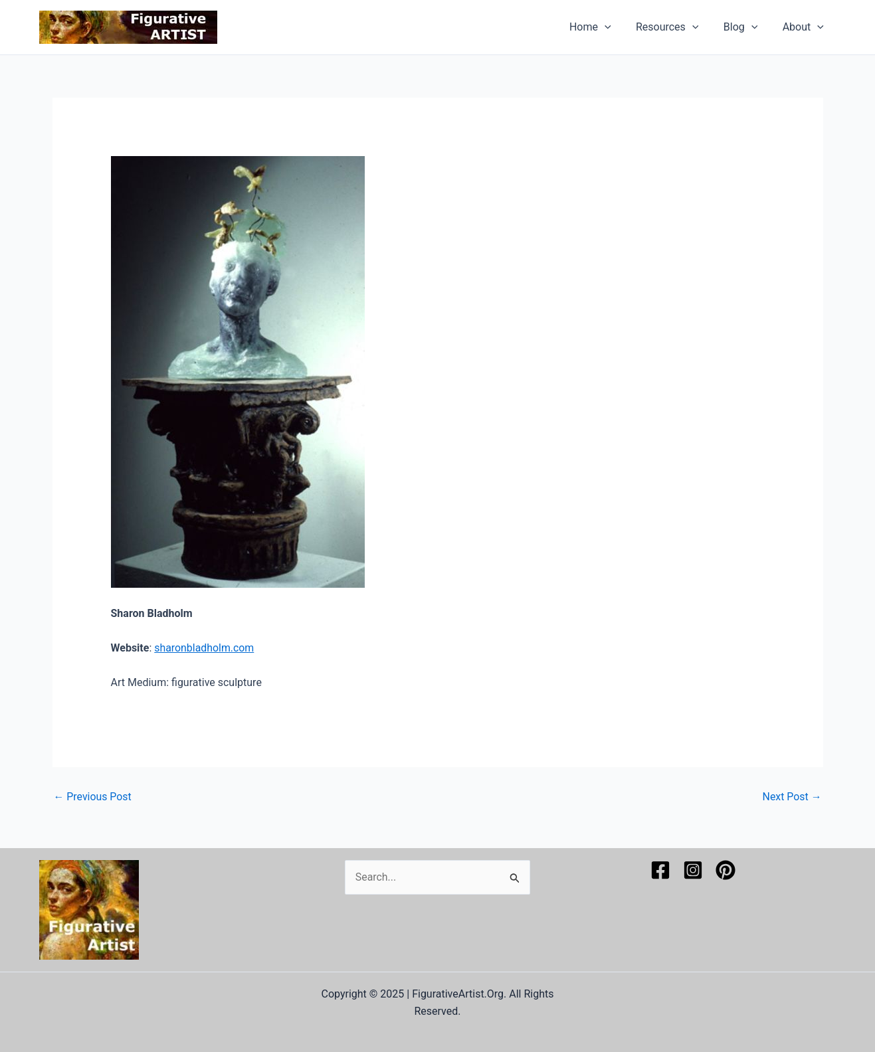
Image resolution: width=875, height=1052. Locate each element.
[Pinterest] (725, 870)
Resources (676, 27)
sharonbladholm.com (204, 648)
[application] (617, 27)
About (804, 27)
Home (603, 27)
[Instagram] (693, 870)
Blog (746, 27)
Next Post (792, 797)
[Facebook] (660, 870)
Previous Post (93, 797)
